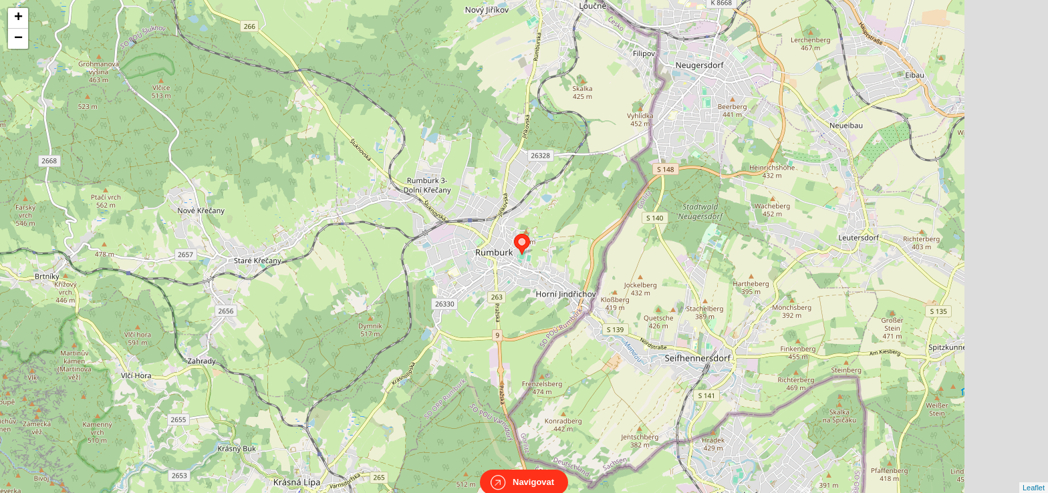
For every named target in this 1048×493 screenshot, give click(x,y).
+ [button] (18, 18)
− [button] (18, 39)
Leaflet (1034, 476)
